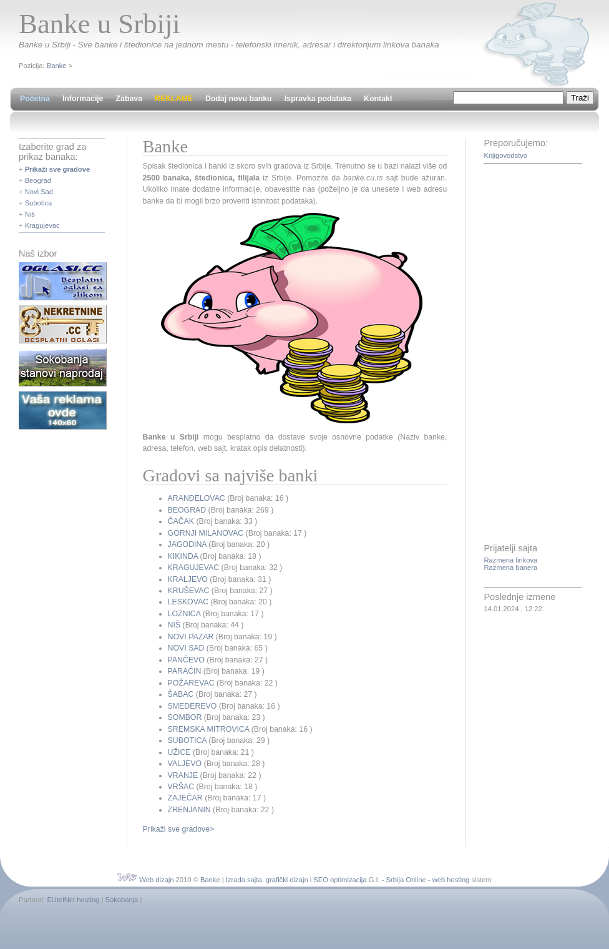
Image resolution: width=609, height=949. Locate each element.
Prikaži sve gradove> (179, 829)
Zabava (129, 98)
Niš (30, 214)
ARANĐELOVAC (196, 498)
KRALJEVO (188, 579)
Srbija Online (406, 879)
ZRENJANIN (189, 809)
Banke (57, 65)
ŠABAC (181, 694)
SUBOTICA (187, 740)
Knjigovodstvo (505, 155)
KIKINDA (183, 556)
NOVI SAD (186, 648)
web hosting (451, 879)
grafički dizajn (287, 879)
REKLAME (174, 98)
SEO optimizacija (339, 879)
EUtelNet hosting (73, 899)
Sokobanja (121, 899)
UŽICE (179, 752)
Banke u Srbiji (99, 23)
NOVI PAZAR (191, 636)
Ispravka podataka (318, 98)
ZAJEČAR (185, 798)
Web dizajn (156, 879)
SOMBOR (185, 717)
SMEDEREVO (192, 706)
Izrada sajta (244, 879)
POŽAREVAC (191, 683)
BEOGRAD (187, 510)
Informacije (83, 98)
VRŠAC (181, 786)
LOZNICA (184, 613)
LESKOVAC (188, 601)
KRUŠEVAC (189, 590)
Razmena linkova (510, 560)
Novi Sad (39, 191)
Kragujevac (42, 225)
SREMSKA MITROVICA (209, 729)
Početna (35, 98)
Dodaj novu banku (238, 98)
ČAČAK (181, 521)
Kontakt (378, 98)
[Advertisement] (533, 354)
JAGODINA (187, 544)
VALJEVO (185, 763)
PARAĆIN (185, 671)
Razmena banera (510, 567)
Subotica (38, 203)
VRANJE (183, 775)
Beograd (38, 180)
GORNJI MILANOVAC (206, 533)
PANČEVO (186, 660)
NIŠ (174, 625)
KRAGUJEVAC (194, 567)
